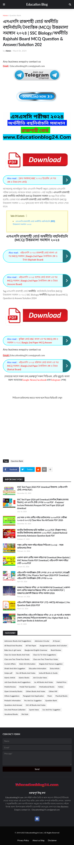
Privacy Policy (23, 840)
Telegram (55, 379)
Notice (60, 687)
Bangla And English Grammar (36, 650)
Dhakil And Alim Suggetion (14, 668)
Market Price (61, 682)
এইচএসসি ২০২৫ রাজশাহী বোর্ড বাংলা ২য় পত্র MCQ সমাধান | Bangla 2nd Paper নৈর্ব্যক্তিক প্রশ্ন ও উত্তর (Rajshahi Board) (32, 256)
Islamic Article (9, 678)
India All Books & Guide (48, 673)
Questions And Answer (13, 705)
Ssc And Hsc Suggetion (51, 710)
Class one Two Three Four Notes (45, 659)
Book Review (56, 650)
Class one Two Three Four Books (16, 659)
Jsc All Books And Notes (43, 682)
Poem (49, 696)
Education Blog (37, 4)
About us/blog (38, 840)
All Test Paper (31, 645)
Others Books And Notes (35, 691)
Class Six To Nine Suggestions (44, 655)
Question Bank (15, 15)
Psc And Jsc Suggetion (33, 700)
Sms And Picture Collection (14, 710)
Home (5, 15)
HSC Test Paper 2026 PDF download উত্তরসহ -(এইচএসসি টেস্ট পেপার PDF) (42, 488)
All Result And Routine (13, 645)
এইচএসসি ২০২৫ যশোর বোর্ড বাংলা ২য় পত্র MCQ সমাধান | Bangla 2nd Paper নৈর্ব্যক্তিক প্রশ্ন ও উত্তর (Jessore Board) (32, 280)
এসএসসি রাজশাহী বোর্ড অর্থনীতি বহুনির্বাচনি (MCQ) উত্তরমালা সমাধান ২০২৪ (34, 223)
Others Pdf (53, 691)
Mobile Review (10, 687)
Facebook (41, 379)
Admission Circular (42, 641)
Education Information (37, 668)
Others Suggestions (11, 696)
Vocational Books (11, 714)
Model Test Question (27, 687)
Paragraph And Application (33, 696)
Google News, (29, 379)
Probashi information (12, 700)
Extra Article (54, 668)
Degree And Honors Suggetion (51, 664)
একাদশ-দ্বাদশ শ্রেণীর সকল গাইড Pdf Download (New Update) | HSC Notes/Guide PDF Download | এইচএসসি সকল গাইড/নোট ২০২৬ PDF (43, 560)
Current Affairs (10, 664)
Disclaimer (52, 840)
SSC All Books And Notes (35, 705)
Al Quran (56, 641)
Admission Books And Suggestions (17, 641)
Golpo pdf (8, 673)
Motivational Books (46, 687)
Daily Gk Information (27, 664)
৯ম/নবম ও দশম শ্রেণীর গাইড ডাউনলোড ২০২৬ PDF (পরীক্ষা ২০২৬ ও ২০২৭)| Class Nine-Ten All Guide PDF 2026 (42, 519)
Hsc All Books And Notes (25, 673)
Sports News (34, 710)
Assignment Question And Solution (53, 645)
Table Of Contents (18, 215)
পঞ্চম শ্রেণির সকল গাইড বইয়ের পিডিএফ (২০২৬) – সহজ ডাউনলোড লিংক (40, 546)
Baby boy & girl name (12, 650)
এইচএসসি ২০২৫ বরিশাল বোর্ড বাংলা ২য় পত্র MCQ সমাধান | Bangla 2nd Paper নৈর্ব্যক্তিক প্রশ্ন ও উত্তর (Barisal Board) (33, 366)
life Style (25, 714)
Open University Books (13, 691)
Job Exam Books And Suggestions (17, 682)
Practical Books (61, 696)
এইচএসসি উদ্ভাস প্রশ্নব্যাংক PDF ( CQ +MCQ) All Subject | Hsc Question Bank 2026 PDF (43, 604)
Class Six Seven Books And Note (16, 655)
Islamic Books (24, 678)
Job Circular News (40, 678)
